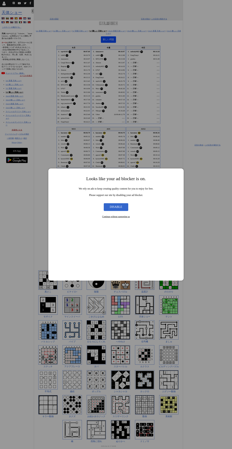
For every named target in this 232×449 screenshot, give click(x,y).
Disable (116, 207)
